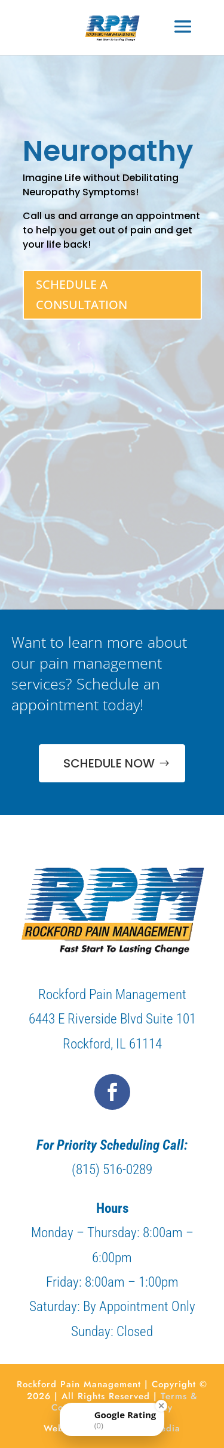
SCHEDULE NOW (109, 763)
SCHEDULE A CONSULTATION (81, 294)
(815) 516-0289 (112, 1170)
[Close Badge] (161, 1406)
